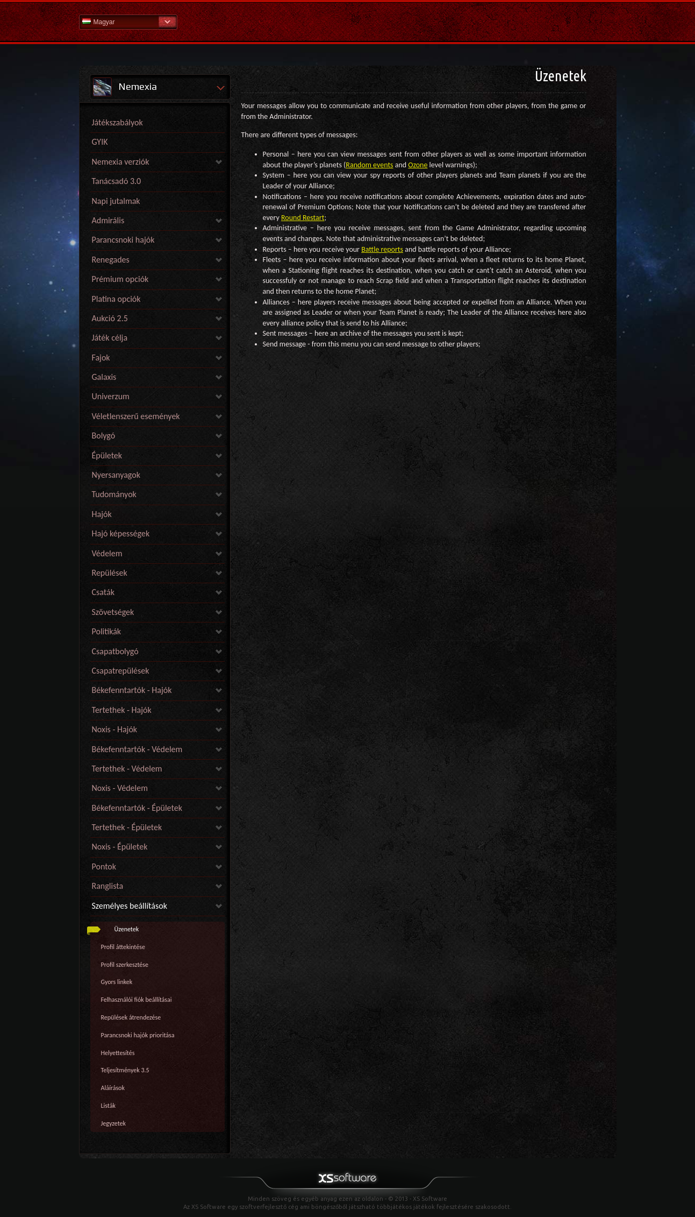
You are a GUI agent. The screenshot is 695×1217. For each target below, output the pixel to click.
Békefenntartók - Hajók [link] (132, 690)
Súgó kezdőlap (348, 21)
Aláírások (113, 1088)
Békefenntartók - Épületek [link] (137, 808)
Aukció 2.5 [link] (110, 318)
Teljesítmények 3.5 (125, 1070)
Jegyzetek (113, 1123)
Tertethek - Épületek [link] (127, 827)
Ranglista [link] (108, 886)
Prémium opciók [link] (120, 279)
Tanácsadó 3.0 (116, 181)
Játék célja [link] (110, 337)
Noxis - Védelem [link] (120, 788)
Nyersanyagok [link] (116, 475)
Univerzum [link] (111, 396)
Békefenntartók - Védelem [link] (137, 749)
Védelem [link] (107, 553)
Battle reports (382, 249)
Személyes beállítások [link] (129, 906)
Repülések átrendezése (131, 1017)
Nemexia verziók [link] (120, 162)
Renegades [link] (111, 259)
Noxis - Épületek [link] (120, 846)
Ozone (417, 164)
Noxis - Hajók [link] (115, 729)
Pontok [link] (104, 866)
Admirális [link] (108, 220)
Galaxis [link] (104, 377)
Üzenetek (126, 929)
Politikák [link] (106, 631)
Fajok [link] (101, 357)
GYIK (100, 142)
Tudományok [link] (114, 494)
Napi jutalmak (116, 201)
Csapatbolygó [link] (115, 651)
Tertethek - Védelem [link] (127, 768)
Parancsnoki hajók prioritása (138, 1035)
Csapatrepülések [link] (120, 671)
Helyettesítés (118, 1053)
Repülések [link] (109, 573)
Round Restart (302, 217)
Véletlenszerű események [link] (136, 416)
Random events (369, 164)
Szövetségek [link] (113, 612)
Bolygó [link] (104, 435)
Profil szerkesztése (124, 964)
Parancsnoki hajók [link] (123, 240)
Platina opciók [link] (116, 299)
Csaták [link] (103, 592)
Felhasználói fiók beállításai (136, 999)
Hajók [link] (102, 514)
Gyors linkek (117, 982)
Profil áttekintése (123, 947)
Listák (108, 1105)
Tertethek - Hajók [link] (122, 710)
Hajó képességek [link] (121, 533)
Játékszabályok (117, 122)
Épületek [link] (107, 455)
